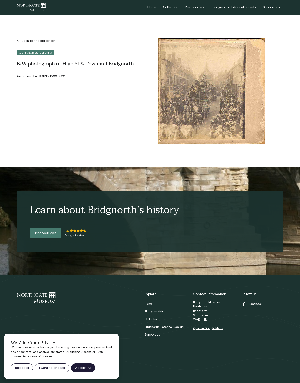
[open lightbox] (211, 91)
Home (152, 7)
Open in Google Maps (208, 328)
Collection (170, 7)
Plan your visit (195, 7)
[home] (31, 7)
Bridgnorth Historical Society (234, 7)
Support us (271, 7)
